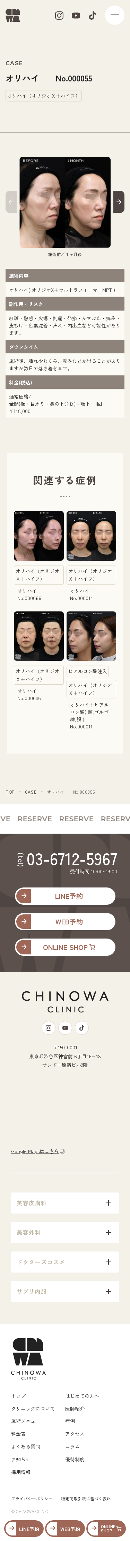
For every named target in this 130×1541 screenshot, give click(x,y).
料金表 (18, 1433)
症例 (70, 1420)
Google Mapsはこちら (35, 1151)
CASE (30, 792)
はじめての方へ (82, 1395)
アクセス (75, 1433)
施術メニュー (25, 1420)
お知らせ (21, 1459)
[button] (11, 203)
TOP (10, 792)
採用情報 (21, 1472)
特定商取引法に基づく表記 (86, 1498)
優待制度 (75, 1459)
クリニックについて (33, 1408)
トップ (18, 1395)
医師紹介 (75, 1408)
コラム (72, 1446)
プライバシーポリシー (32, 1498)
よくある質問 (25, 1446)
